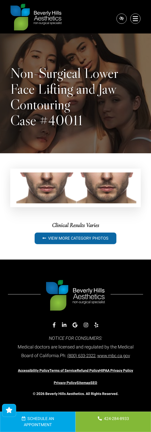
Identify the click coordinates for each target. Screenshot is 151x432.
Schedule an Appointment (38, 421)
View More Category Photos (75, 238)
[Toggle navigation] (135, 19)
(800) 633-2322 (80, 355)
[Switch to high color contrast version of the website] (121, 19)
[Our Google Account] (75, 325)
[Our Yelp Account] (96, 325)
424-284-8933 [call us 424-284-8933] (113, 418)
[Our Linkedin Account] (64, 325)
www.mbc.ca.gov (115, 355)
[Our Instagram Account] (86, 325)
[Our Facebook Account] (54, 325)
